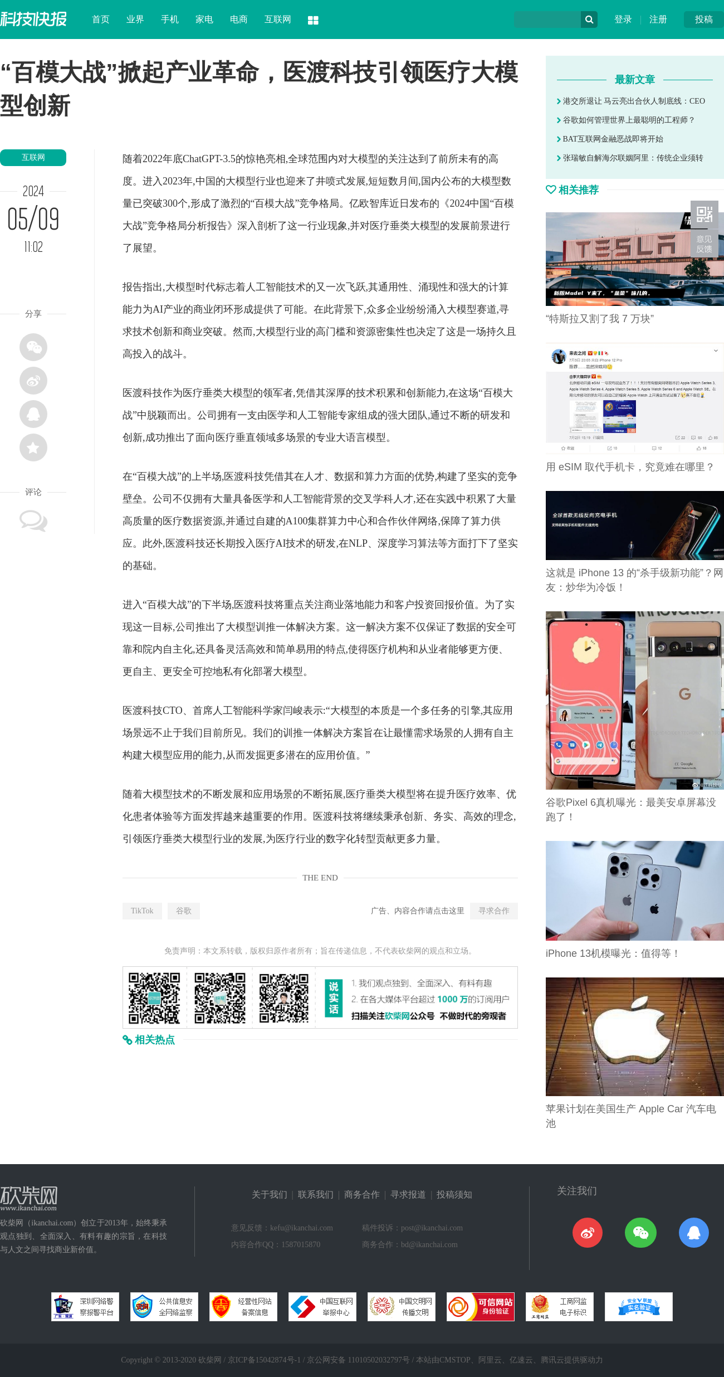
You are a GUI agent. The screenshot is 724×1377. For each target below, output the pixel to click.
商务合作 (362, 1194)
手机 (170, 19)
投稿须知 (454, 1194)
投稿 (704, 19)
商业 (203, 309)
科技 (153, 392)
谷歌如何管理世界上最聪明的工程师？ (626, 120)
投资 (424, 604)
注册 (658, 19)
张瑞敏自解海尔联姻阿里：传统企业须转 (630, 158)
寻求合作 (494, 911)
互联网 (278, 19)
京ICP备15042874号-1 (264, 1360)
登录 (623, 19)
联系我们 (316, 1194)
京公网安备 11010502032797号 (358, 1360)
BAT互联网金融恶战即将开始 (610, 139)
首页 (101, 19)
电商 (239, 19)
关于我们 (269, 1194)
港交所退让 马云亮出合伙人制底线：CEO (631, 101)
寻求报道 (408, 1194)
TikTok (142, 911)
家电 (204, 19)
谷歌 (184, 911)
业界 (135, 19)
